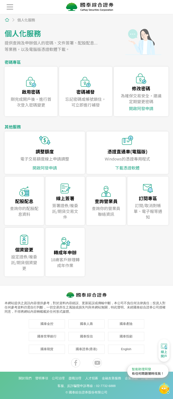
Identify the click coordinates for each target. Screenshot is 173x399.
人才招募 (91, 378)
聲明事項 (41, 378)
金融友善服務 (111, 378)
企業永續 (131, 378)
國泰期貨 (46, 349)
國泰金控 (46, 324)
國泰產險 (126, 324)
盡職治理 (74, 378)
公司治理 (58, 378)
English (126, 349)
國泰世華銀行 (47, 336)
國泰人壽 (86, 324)
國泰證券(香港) (86, 349)
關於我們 (25, 378)
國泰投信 (86, 336)
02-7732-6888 (106, 386)
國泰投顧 (126, 336)
